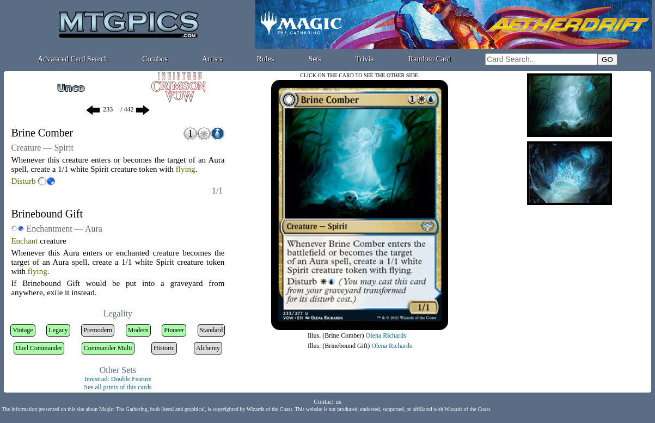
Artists (212, 59)
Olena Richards (386, 335)
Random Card (429, 59)
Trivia (365, 59)
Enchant (24, 241)
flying (185, 169)
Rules (265, 59)
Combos (155, 59)
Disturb (23, 181)
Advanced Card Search (73, 59)
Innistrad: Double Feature (117, 379)
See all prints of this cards (117, 387)
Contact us (327, 402)
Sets (315, 59)
